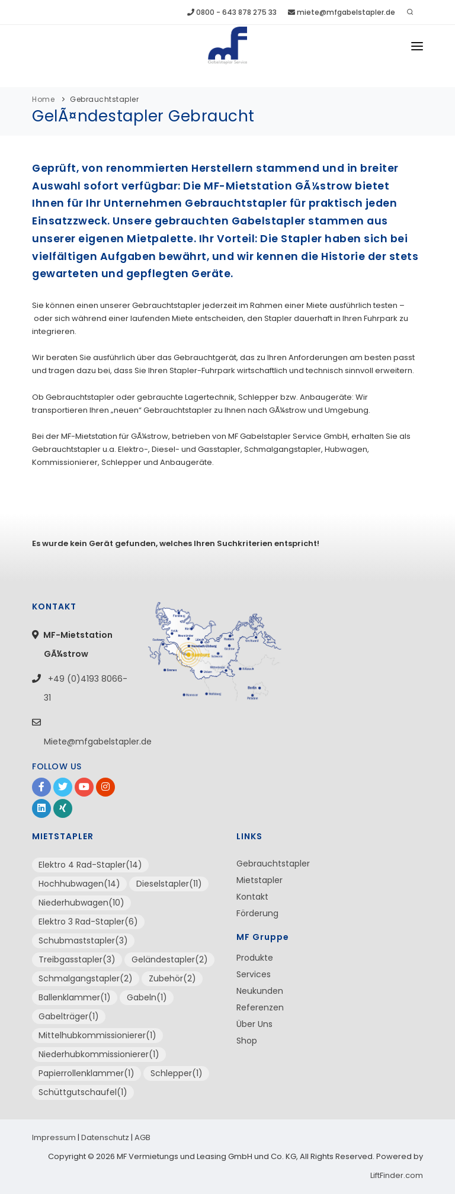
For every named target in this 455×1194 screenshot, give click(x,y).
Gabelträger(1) (69, 1016)
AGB (142, 1137)
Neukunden (259, 991)
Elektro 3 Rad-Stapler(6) (88, 921)
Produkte (254, 958)
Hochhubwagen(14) (79, 884)
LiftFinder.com (396, 1175)
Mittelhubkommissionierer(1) (97, 1035)
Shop (246, 1041)
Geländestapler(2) (170, 959)
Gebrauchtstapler (104, 99)
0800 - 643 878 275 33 (232, 12)
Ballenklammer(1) (75, 997)
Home (43, 99)
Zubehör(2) (172, 978)
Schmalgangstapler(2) (86, 978)
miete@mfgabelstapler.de (341, 12)
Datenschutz (105, 1137)
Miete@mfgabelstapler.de (98, 741)
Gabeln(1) (147, 997)
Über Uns (254, 1024)
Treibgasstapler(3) (77, 959)
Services (253, 974)
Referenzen (260, 1007)
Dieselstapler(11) (169, 884)
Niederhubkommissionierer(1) (99, 1054)
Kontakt (252, 897)
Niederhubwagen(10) (81, 903)
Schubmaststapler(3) (83, 940)
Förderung (257, 913)
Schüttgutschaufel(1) (83, 1092)
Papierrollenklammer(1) (86, 1073)
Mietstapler (259, 880)
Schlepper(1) (176, 1073)
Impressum (54, 1137)
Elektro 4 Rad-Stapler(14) (90, 865)
